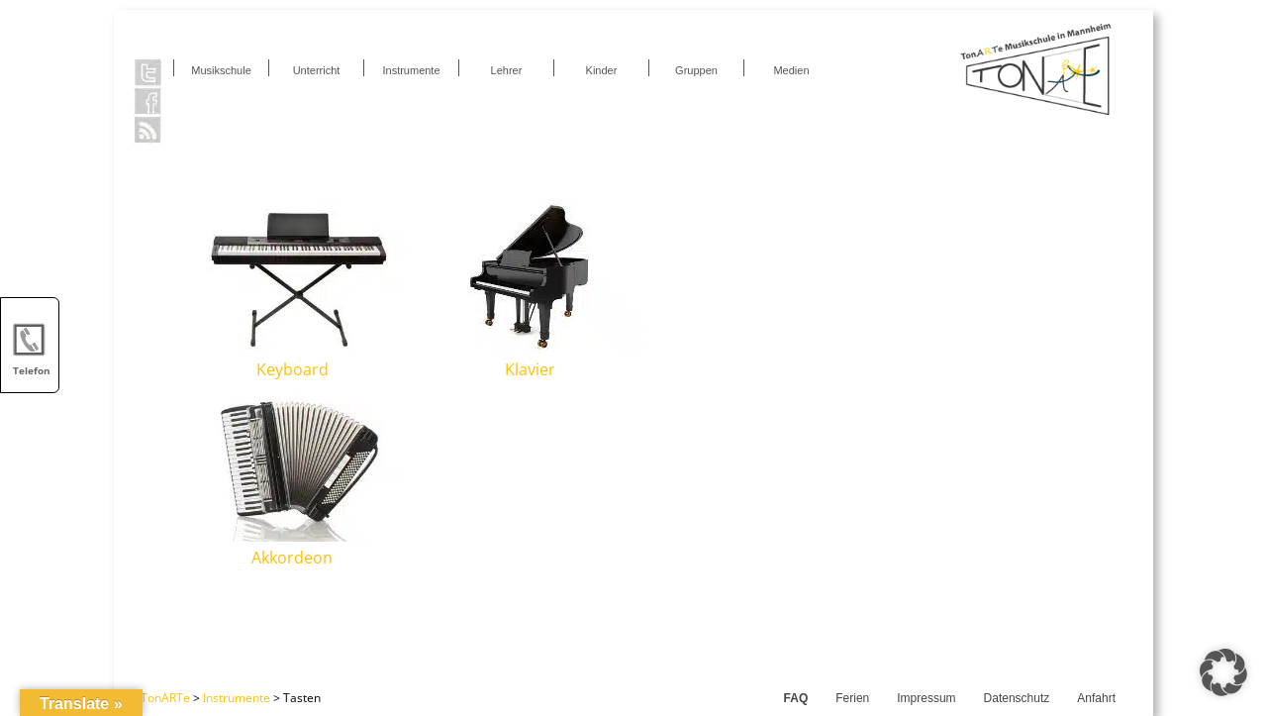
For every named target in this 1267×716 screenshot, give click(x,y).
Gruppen (696, 70)
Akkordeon (292, 557)
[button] (1223, 672)
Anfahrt (1096, 698)
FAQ (796, 698)
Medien (791, 70)
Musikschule (221, 70)
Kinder (602, 70)
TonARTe (165, 697)
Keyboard (292, 369)
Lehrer (507, 70)
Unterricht (317, 70)
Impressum (926, 698)
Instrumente (410, 70)
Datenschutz (1017, 698)
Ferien (852, 698)
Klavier (530, 369)
